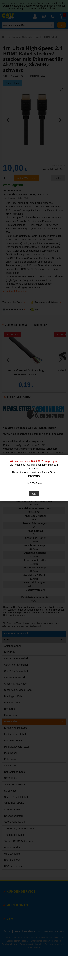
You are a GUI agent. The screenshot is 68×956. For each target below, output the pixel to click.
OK (34, 494)
